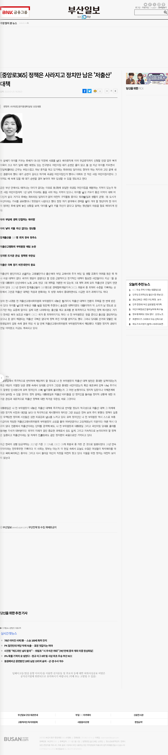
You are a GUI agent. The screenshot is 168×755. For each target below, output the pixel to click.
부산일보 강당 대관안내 (28, 715)
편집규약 (138, 722)
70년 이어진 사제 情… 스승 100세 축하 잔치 (25, 640)
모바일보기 (162, 7)
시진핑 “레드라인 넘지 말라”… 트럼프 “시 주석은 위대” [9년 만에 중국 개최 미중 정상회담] (48, 651)
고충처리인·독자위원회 (28, 722)
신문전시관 (138, 715)
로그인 (137, 7)
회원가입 (145, 7)
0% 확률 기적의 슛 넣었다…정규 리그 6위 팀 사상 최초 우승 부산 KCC (38, 656)
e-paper (154, 7)
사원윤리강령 (83, 722)
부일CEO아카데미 (83, 715)
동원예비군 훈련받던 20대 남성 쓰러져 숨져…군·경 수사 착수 (34, 661)
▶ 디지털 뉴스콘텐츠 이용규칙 (10, 628)
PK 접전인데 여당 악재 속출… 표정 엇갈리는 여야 (28, 645)
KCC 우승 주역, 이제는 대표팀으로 (146, 289)
